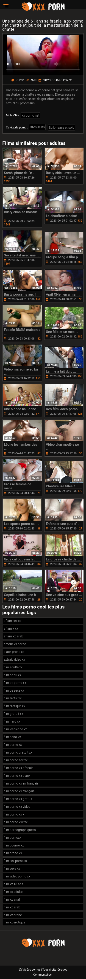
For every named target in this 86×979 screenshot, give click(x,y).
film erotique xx (14, 706)
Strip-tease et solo (61, 127)
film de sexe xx (14, 690)
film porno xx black (17, 775)
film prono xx (13, 853)
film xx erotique (14, 922)
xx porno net (30, 115)
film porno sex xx (16, 760)
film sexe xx (12, 868)
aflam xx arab (13, 636)
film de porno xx (15, 683)
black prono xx (14, 652)
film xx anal (12, 899)
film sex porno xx (16, 861)
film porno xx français (19, 791)
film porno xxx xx (16, 822)
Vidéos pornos (31, 969)
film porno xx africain (18, 768)
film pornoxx (12, 837)
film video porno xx (17, 876)
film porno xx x (14, 814)
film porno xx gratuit (18, 799)
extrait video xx (14, 659)
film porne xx (13, 744)
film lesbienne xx (15, 729)
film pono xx (12, 737)
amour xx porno (15, 644)
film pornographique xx (20, 830)
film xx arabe (13, 915)
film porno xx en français (21, 783)
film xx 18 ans (13, 884)
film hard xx (12, 721)
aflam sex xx (12, 621)
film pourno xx (14, 845)
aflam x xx (11, 628)
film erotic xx (13, 698)
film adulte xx (13, 667)
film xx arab (12, 907)
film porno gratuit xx (18, 752)
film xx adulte (13, 892)
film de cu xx (12, 675)
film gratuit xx (13, 714)
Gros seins (37, 127)
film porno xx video (17, 806)
